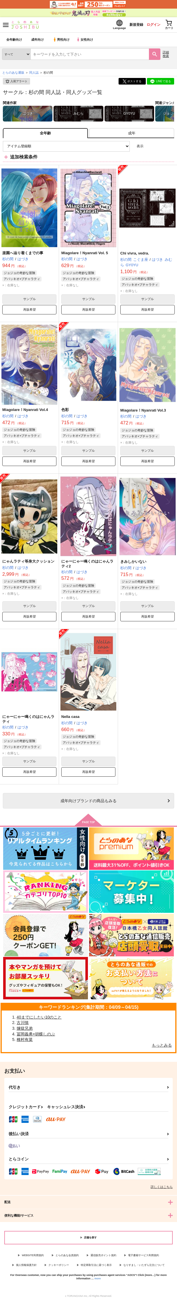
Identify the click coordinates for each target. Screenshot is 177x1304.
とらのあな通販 (13, 74)
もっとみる (162, 1047)
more (98, 1280)
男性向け (61, 41)
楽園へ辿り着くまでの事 (22, 254)
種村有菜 (25, 1041)
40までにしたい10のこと (39, 1019)
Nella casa (70, 718)
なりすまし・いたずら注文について (144, 1266)
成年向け (37, 41)
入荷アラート (16, 83)
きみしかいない (133, 563)
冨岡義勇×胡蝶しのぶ (36, 1035)
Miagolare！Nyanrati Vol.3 (143, 412)
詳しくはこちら (162, 1188)
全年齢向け (14, 41)
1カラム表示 (169, 148)
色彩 (65, 411)
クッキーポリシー (58, 1266)
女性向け (86, 41)
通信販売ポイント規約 (103, 1257)
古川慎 (23, 1024)
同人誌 (34, 74)
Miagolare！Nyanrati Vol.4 (25, 411)
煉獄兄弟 (25, 1030)
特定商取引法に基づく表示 (96, 1266)
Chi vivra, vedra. (134, 255)
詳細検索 (166, 55)
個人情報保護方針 (26, 1266)
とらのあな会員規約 (67, 1257)
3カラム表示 (149, 148)
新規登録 (129, 25)
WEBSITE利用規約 (33, 1257)
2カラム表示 (160, 148)
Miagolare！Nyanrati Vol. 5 (84, 254)
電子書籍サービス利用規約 (143, 1257)
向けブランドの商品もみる (88, 802)
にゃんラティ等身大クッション (28, 563)
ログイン (148, 25)
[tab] (131, 135)
